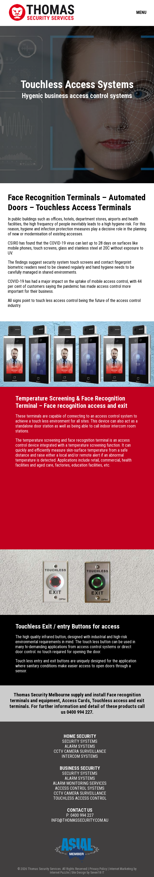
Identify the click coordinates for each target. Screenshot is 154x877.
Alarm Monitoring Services (79, 783)
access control (109, 286)
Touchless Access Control (79, 798)
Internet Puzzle (59, 872)
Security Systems (79, 741)
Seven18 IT (97, 872)
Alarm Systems (80, 746)
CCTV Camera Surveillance (80, 751)
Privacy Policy (98, 869)
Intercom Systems (80, 756)
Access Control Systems (79, 788)
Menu (141, 12)
